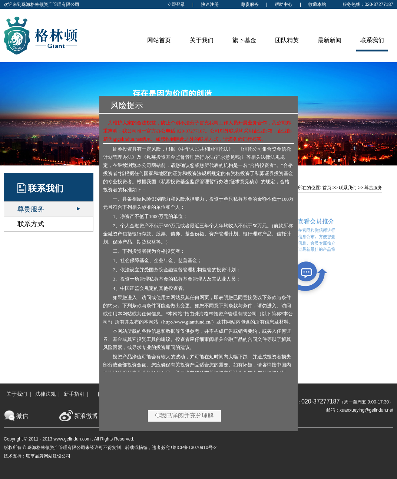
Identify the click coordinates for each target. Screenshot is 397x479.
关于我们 (16, 394)
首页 (326, 187)
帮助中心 (283, 4)
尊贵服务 (250, 4)
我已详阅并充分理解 (184, 415)
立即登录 (176, 4)
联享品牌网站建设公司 (48, 456)
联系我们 (348, 187)
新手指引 (74, 394)
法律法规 (45, 394)
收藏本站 (317, 4)
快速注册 (210, 4)
